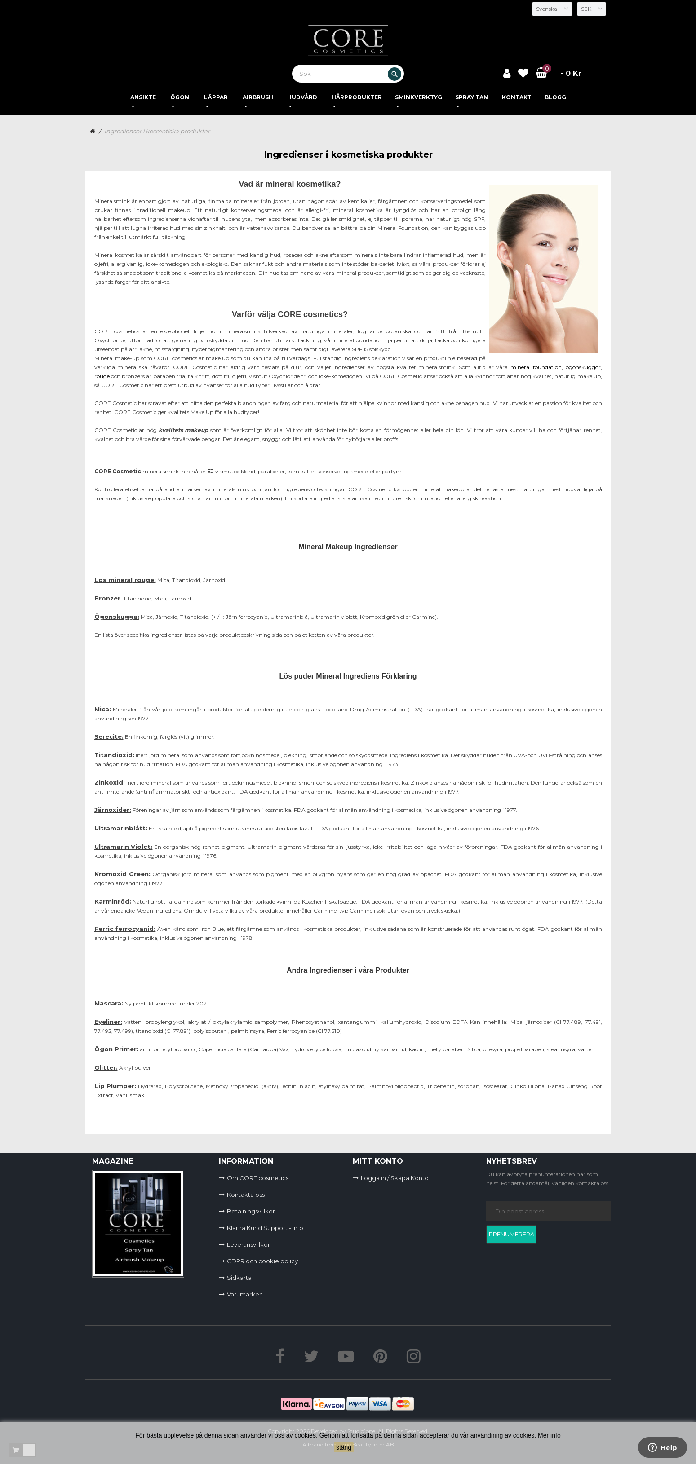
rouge (102, 376)
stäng (343, 1447)
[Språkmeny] (550, 9)
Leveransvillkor (248, 1244)
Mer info (549, 1435)
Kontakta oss (246, 1194)
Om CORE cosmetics (257, 1178)
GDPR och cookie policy (262, 1261)
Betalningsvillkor (251, 1211)
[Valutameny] (591, 9)
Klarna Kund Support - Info (265, 1227)
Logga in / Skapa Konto (395, 1178)
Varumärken (245, 1294)
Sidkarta (239, 1277)
